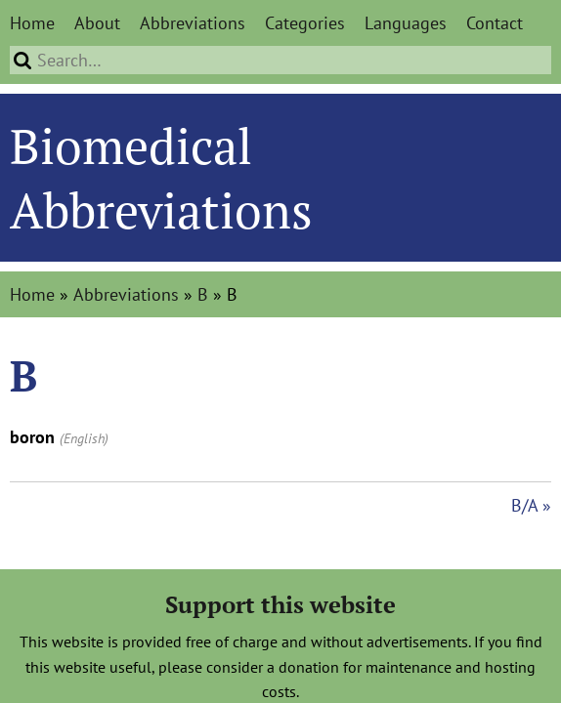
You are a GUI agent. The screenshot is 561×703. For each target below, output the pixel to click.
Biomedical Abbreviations (161, 177)
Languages (406, 23)
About (97, 23)
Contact (494, 23)
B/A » (531, 505)
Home (32, 23)
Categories (305, 23)
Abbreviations (192, 23)
